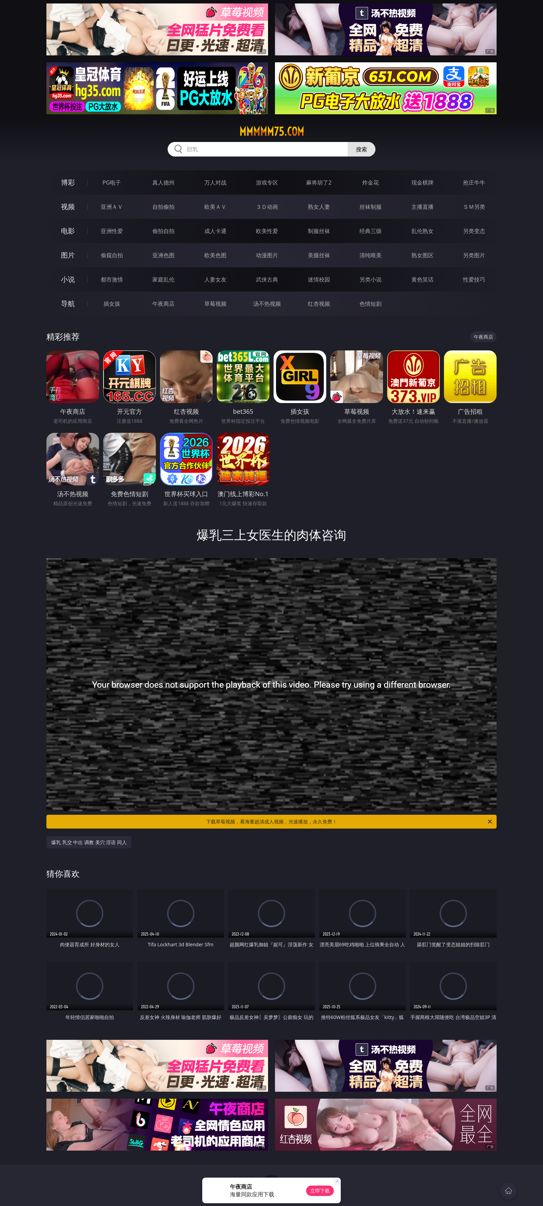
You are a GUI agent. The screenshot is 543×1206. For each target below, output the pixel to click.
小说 (68, 279)
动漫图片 (267, 255)
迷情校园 (319, 279)
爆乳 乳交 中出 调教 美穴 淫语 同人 (89, 842)
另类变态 (474, 231)
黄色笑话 (422, 279)
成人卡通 (215, 231)
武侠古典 (267, 279)
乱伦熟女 (422, 231)
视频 (68, 206)
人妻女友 (215, 279)
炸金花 (370, 182)
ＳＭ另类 (474, 207)
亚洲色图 (163, 255)
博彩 (68, 182)
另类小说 (370, 279)
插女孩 (112, 303)
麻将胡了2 (318, 182)
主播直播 (422, 207)
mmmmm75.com (271, 132)
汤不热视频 (267, 303)
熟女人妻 (319, 207)
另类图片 (474, 255)
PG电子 (112, 182)
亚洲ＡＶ (112, 207)
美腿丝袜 (319, 255)
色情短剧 (370, 303)
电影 (68, 230)
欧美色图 (215, 255)
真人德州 (163, 182)
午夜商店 (163, 303)
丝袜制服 (370, 207)
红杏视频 (319, 303)
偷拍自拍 (163, 231)
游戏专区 (267, 182)
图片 (68, 255)
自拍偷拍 (163, 207)
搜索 (361, 149)
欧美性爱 (267, 231)
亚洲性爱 (112, 231)
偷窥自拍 (112, 255)
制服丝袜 (319, 231)
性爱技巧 (474, 279)
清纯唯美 (370, 255)
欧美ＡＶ (215, 207)
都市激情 (112, 279)
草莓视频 (215, 303)
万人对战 (215, 182)
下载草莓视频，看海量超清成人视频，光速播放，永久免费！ (349, 822)
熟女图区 (422, 255)
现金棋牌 (422, 182)
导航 (68, 303)
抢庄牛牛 (474, 182)
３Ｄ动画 (267, 207)
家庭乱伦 (163, 279)
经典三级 (370, 231)
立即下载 (320, 1190)
